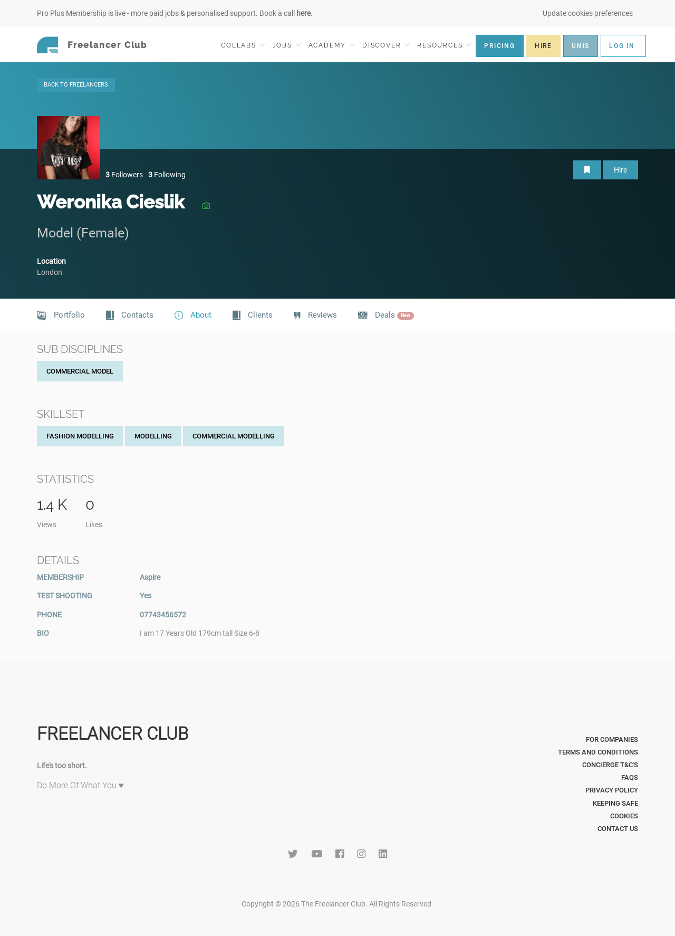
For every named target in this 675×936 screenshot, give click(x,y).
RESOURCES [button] (444, 45)
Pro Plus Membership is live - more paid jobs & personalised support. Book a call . (175, 13)
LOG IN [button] (622, 46)
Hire (620, 170)
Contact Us (617, 829)
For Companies (612, 739)
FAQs (629, 777)
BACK (76, 84)
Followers (124, 174)
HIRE (543, 46)
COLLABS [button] (243, 45)
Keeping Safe (615, 803)
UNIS (581, 46)
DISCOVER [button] (386, 45)
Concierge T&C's (610, 765)
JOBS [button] (287, 45)
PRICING (499, 46)
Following (167, 174)
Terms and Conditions (598, 752)
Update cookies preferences (588, 13)
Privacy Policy (611, 790)
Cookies (624, 816)
